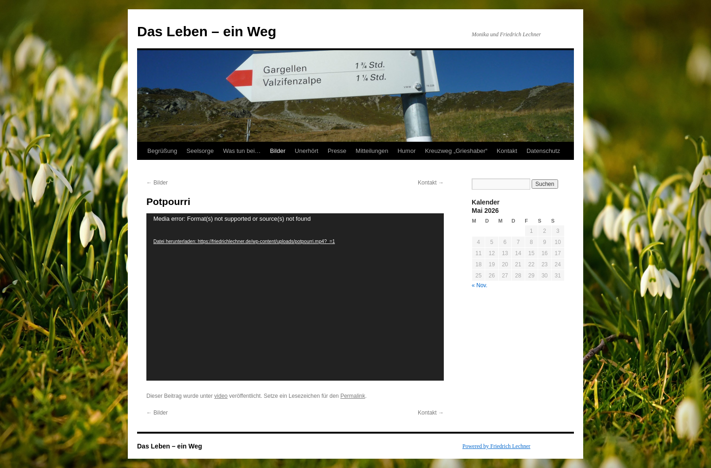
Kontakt (507, 150)
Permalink (352, 396)
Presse (337, 150)
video (221, 396)
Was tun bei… (242, 150)
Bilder (277, 150)
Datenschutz (543, 150)
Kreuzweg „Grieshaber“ (456, 150)
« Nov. (479, 285)
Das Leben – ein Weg (206, 31)
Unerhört (306, 150)
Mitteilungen (372, 150)
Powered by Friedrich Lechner (496, 446)
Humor (406, 150)
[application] (295, 297)
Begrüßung (162, 150)
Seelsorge (200, 150)
